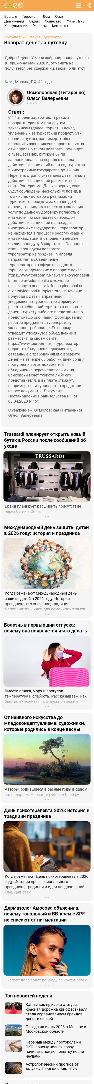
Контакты (60, 26)
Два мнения (14, 21)
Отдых (34, 21)
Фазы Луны (76, 21)
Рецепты (40, 26)
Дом (46, 16)
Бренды (10, 16)
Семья (60, 16)
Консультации (15, 26)
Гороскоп (30, 16)
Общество (53, 21)
